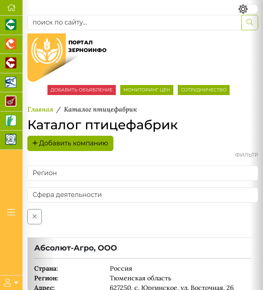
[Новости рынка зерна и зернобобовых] (11, 121)
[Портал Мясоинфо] (11, 102)
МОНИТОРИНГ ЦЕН (146, 90)
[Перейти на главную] (11, 8)
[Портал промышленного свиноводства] (11, 25)
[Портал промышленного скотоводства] (11, 63)
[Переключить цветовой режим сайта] (248, 9)
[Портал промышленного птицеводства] (11, 44)
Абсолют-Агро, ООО (75, 248)
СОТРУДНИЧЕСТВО (204, 90)
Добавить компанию (70, 143)
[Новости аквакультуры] (11, 83)
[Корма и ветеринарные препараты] (11, 140)
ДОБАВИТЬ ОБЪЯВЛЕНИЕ (82, 90)
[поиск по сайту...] (134, 22)
